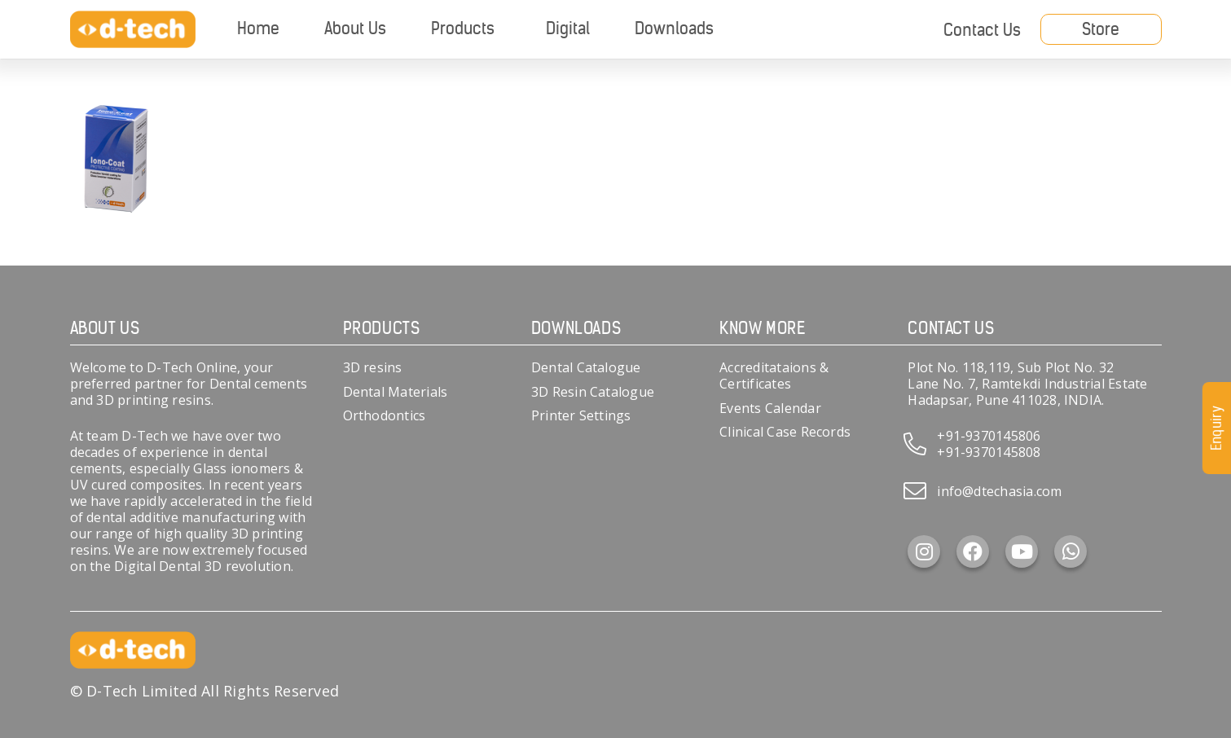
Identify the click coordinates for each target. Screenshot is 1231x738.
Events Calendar (770, 408)
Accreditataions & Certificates (774, 375)
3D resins (372, 367)
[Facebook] (972, 551)
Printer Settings (581, 415)
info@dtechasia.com (999, 491)
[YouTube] (1021, 551)
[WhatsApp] (1070, 551)
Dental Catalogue (586, 367)
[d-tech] (133, 30)
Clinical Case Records (785, 432)
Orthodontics (384, 415)
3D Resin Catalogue (592, 392)
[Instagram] (924, 551)
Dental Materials (395, 392)
